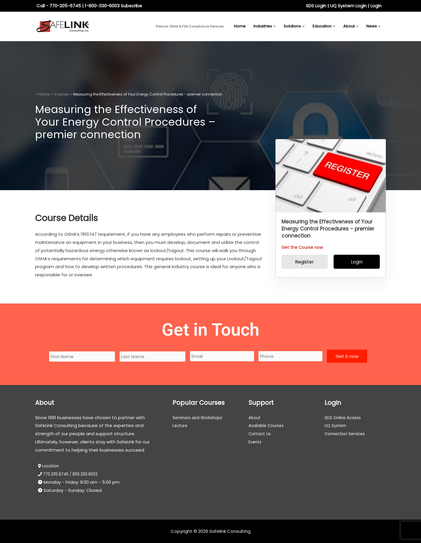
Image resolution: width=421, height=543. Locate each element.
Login (376, 6)
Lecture (180, 425)
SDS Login (316, 6)
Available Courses (268, 425)
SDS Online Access (344, 417)
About (255, 417)
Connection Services (347, 434)
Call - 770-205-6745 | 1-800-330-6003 (78, 6)
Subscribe (131, 6)
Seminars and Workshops (199, 417)
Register (304, 262)
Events (256, 442)
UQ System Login (348, 6)
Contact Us (261, 434)
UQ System (337, 425)
